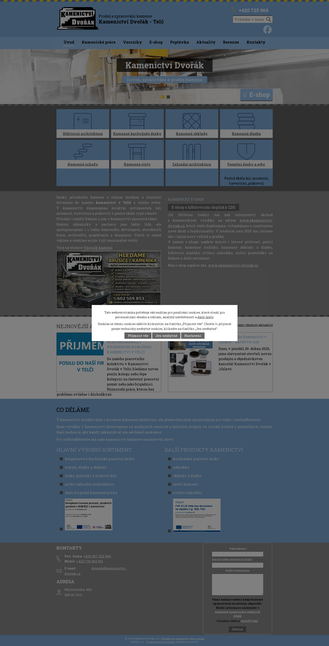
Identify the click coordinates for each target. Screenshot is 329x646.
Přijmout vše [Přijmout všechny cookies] (138, 335)
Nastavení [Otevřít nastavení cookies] (192, 335)
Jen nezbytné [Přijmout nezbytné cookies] (166, 335)
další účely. (205, 317)
